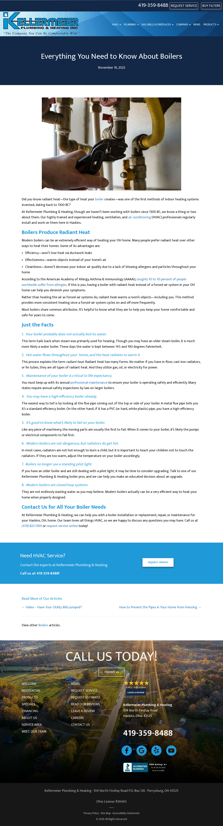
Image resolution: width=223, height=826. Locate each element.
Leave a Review (83, 711)
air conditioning (139, 217)
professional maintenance (89, 382)
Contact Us (80, 725)
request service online (62, 526)
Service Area (32, 725)
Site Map (106, 813)
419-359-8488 (153, 5)
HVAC (115, 24)
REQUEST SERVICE (184, 6)
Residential (31, 691)
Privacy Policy (91, 813)
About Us (29, 718)
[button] (120, 25)
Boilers (43, 625)
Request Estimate (85, 697)
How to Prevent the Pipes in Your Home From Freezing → (160, 607)
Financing (30, 711)
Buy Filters (211, 6)
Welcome (29, 684)
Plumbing (130, 24)
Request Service (84, 691)
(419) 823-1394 (32, 526)
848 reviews (140, 687)
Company (182, 24)
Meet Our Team (34, 731)
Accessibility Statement (126, 813)
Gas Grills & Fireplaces (156, 24)
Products (209, 24)
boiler (99, 199)
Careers (77, 718)
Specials (28, 704)
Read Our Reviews (85, 704)
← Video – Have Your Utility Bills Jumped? (52, 607)
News (196, 24)
